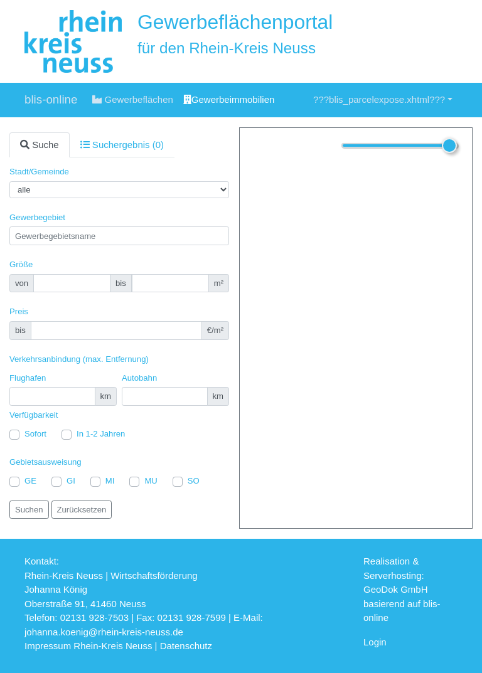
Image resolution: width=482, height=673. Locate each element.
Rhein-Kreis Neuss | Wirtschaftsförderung (111, 575)
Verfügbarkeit (33, 415)
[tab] (39, 145)
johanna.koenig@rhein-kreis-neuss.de (103, 632)
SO (194, 480)
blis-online (50, 99)
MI (110, 480)
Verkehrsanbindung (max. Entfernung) (79, 359)
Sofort (35, 433)
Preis (18, 311)
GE (30, 480)
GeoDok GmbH (395, 589)
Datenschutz (186, 645)
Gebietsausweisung (45, 462)
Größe (21, 264)
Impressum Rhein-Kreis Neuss (88, 645)
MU (150, 480)
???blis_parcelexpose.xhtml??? (379, 99)
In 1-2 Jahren (101, 433)
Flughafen (27, 378)
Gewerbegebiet (37, 217)
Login (375, 642)
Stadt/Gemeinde (39, 171)
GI (71, 480)
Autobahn (139, 378)
